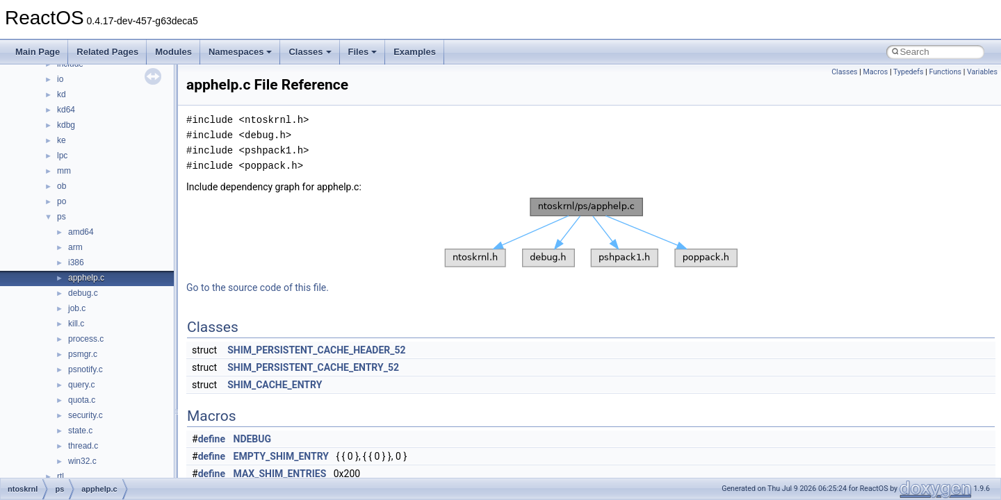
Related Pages (107, 52)
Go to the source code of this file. (257, 287)
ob (61, 186)
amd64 (81, 232)
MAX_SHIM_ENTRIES (280, 473)
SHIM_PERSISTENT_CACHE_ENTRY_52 (313, 367)
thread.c (83, 446)
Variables (982, 71)
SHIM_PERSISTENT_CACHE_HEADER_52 (316, 350)
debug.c (83, 293)
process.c (86, 339)
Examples (414, 52)
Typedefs (908, 71)
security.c (85, 415)
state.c (80, 430)
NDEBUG (253, 438)
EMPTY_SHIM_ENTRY (281, 456)
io (60, 79)
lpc (62, 155)
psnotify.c (85, 369)
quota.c (81, 400)
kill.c (76, 323)
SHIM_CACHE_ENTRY (274, 384)
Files (362, 52)
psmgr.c (82, 354)
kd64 (66, 110)
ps (61, 217)
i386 (76, 262)
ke (61, 140)
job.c (77, 308)
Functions (945, 71)
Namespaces (240, 52)
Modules (173, 52)
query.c (81, 385)
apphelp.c (86, 278)
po (61, 201)
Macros (875, 71)
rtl (60, 476)
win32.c (82, 461)
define (211, 438)
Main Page (37, 52)
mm (64, 171)
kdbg (66, 125)
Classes (309, 52)
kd (61, 94)
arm (75, 247)
